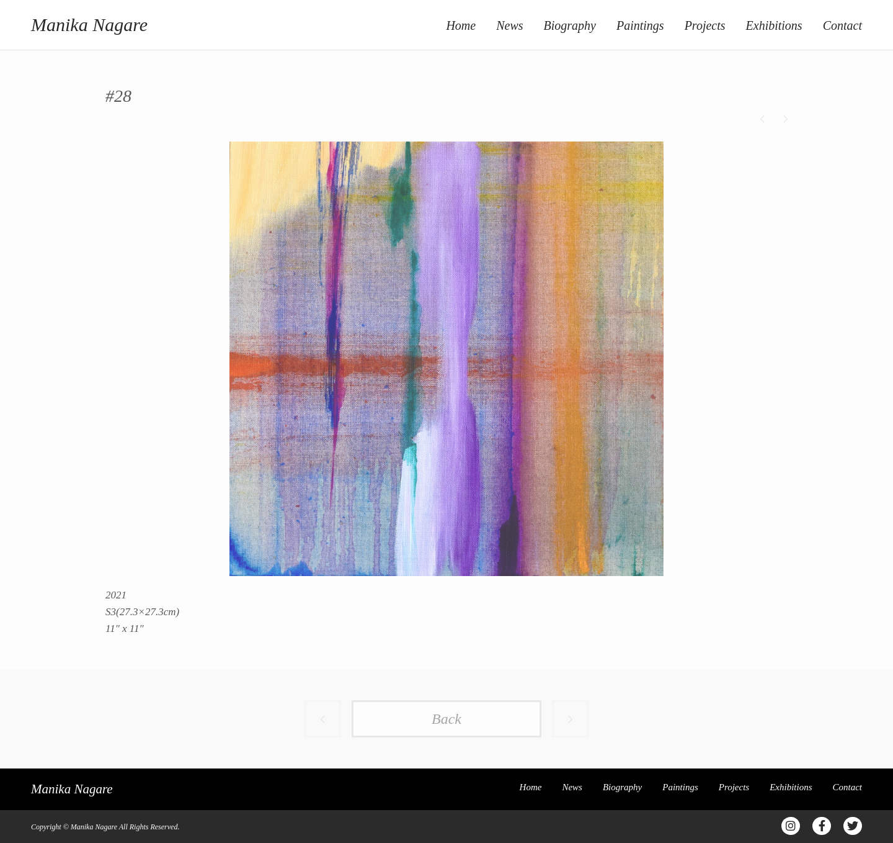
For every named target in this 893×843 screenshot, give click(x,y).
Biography (570, 25)
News (509, 25)
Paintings (640, 25)
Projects (705, 25)
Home (461, 25)
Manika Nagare (89, 24)
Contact (842, 25)
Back (446, 719)
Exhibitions (774, 25)
